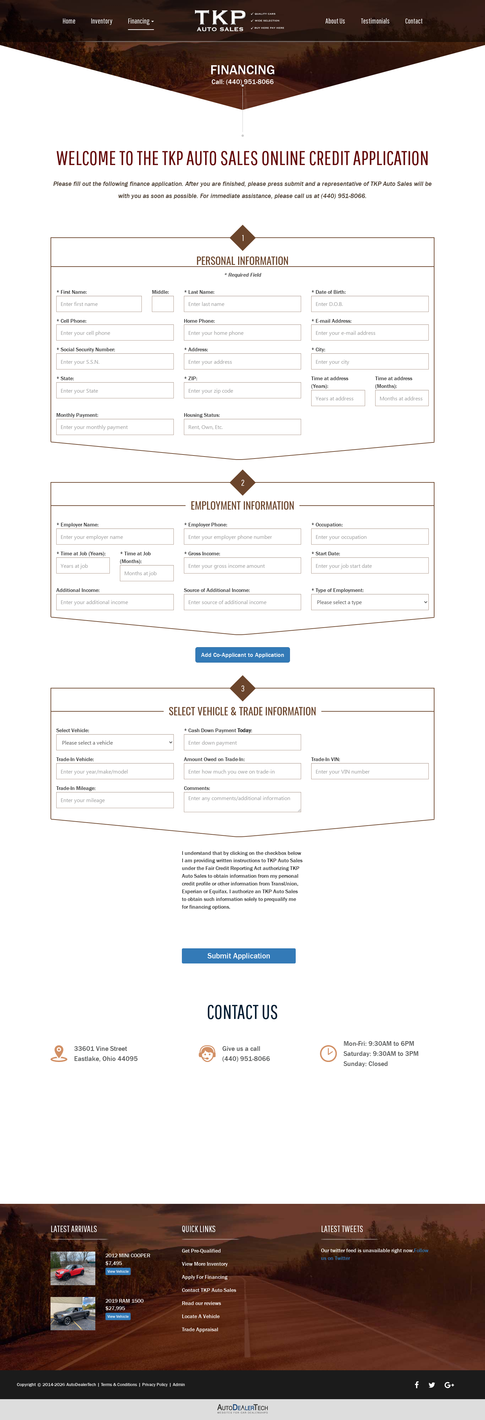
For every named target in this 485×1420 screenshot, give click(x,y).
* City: (318, 349)
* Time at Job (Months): (135, 557)
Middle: (160, 292)
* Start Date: (325, 553)
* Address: (196, 349)
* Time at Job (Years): (81, 553)
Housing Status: (202, 415)
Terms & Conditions (119, 1384)
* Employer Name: (77, 524)
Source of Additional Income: (217, 590)
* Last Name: (199, 292)
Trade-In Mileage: (76, 788)
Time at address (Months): (393, 382)
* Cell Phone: (71, 321)
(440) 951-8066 (250, 81)
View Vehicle (118, 1271)
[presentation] (233, 923)
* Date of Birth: (328, 292)
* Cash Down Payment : (218, 730)
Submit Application (238, 955)
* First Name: (71, 292)
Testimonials (375, 20)
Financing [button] (141, 20)
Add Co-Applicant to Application (242, 655)
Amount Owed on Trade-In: (214, 759)
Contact (414, 20)
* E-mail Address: (331, 321)
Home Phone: (199, 321)
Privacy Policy (155, 1384)
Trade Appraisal (200, 1329)
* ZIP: (190, 378)
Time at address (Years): (329, 382)
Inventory (101, 20)
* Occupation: (327, 524)
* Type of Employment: (337, 590)
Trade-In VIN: (325, 759)
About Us (335, 20)
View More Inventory (205, 1264)
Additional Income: (78, 590)
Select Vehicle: (72, 730)
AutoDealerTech (81, 1384)
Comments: (197, 788)
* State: (65, 378)
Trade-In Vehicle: (75, 759)
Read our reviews (201, 1303)
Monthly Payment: (77, 415)
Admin (179, 1384)
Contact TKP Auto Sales (209, 1290)
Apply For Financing (204, 1277)
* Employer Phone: (205, 524)
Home (69, 20)
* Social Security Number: (85, 349)
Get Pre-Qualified (201, 1251)
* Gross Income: (202, 553)
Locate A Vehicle (201, 1316)
